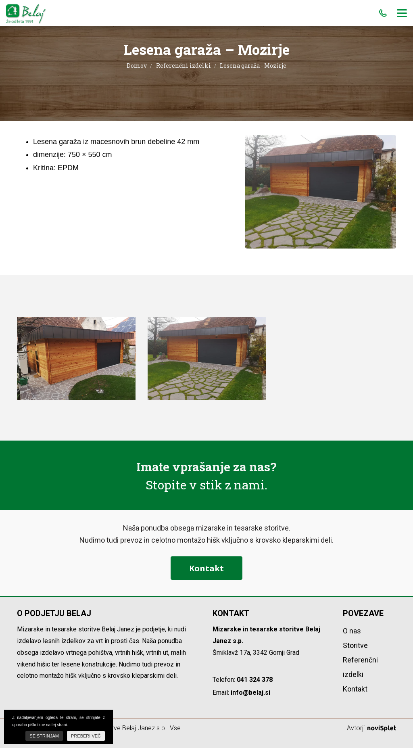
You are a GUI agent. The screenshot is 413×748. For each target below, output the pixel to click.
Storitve (355, 645)
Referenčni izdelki (183, 65)
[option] (76, 359)
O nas (352, 631)
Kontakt (206, 568)
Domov (137, 65)
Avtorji (371, 728)
